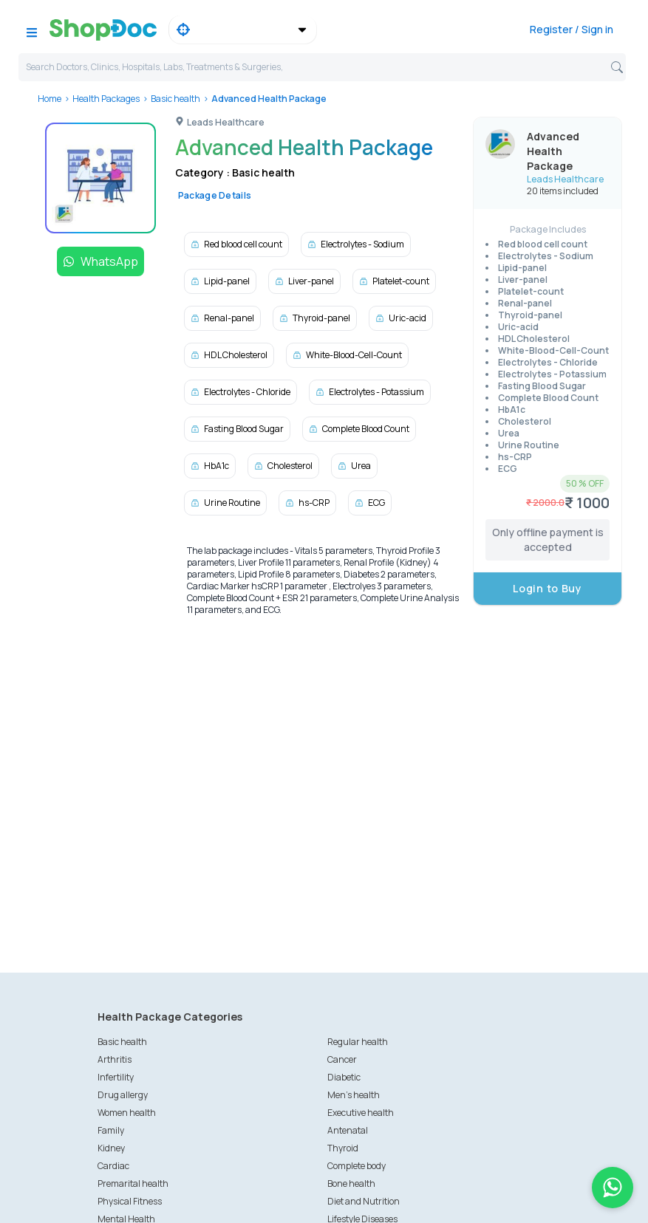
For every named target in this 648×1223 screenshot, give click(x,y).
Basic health (175, 98)
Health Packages (106, 98)
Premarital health (133, 1183)
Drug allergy (123, 1095)
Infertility (116, 1077)
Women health (127, 1112)
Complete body (356, 1165)
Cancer (342, 1059)
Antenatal (347, 1130)
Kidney (111, 1148)
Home (49, 98)
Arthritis (115, 1059)
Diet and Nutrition (363, 1201)
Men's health (353, 1095)
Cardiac (113, 1165)
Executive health (360, 1112)
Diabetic (344, 1077)
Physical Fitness (130, 1201)
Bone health (351, 1183)
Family (111, 1130)
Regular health (357, 1041)
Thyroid (342, 1148)
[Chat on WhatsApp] (612, 1187)
